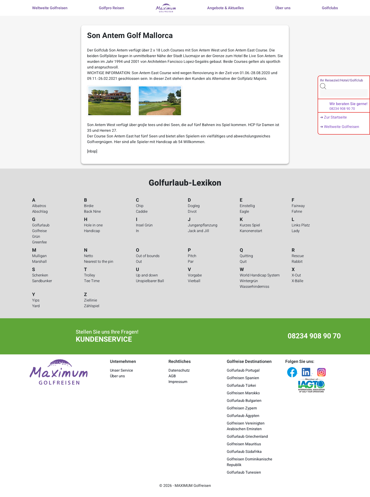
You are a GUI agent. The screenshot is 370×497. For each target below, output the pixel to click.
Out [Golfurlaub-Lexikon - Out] (139, 261)
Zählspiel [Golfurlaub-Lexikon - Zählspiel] (91, 306)
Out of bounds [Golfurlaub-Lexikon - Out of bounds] (148, 256)
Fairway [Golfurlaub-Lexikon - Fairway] (298, 206)
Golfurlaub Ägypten (243, 416)
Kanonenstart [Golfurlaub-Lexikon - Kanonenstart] (251, 231)
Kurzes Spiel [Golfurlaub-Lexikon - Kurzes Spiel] (250, 225)
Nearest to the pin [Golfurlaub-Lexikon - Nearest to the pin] (98, 261)
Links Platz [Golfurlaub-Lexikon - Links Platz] (301, 225)
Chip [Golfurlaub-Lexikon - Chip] (139, 206)
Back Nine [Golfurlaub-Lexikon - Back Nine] (92, 211)
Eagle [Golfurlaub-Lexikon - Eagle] (244, 211)
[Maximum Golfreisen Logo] (58, 371)
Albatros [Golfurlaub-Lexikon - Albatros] (39, 206)
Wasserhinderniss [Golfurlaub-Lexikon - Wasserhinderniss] (254, 286)
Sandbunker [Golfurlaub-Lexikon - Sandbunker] (42, 281)
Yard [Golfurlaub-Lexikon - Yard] (36, 306)
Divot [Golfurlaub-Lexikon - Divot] (192, 211)
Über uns (117, 376)
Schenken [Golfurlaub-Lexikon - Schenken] (40, 275)
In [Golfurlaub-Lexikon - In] (137, 231)
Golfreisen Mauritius (244, 444)
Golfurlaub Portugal (243, 370)
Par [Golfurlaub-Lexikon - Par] (190, 261)
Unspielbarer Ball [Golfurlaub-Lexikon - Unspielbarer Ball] (150, 281)
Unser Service (121, 370)
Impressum (177, 382)
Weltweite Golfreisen (341, 127)
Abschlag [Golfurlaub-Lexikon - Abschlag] (40, 211)
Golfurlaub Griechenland (247, 436)
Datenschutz (179, 370)
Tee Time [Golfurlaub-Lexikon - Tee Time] (92, 281)
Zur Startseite (335, 117)
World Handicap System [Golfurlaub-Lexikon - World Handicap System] (260, 275)
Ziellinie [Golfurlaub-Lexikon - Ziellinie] (90, 300)
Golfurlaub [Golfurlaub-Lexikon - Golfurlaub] (41, 225)
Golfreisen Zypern (242, 408)
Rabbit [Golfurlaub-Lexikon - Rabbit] (297, 261)
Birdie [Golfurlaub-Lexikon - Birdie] (88, 206)
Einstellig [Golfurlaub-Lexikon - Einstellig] (247, 206)
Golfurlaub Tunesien (244, 472)
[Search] (344, 93)
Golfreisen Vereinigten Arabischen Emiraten (246, 426)
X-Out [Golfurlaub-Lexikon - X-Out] (296, 275)
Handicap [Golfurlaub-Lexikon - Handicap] (92, 231)
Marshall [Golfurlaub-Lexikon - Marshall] (39, 261)
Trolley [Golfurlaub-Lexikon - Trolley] (89, 275)
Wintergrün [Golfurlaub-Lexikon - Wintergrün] (249, 281)
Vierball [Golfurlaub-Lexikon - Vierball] (194, 281)
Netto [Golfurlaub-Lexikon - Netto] (88, 256)
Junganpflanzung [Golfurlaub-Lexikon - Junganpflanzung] (202, 225)
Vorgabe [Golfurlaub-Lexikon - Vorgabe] (195, 275)
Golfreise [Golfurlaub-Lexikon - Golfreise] (39, 231)
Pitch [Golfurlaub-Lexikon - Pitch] (192, 256)
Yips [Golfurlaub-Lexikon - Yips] (35, 300)
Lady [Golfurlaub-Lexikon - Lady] (296, 231)
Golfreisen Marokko (243, 393)
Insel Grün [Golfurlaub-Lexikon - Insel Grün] (144, 225)
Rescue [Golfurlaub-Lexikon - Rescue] (298, 256)
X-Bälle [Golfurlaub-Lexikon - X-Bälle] (297, 281)
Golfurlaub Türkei (241, 385)
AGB (172, 376)
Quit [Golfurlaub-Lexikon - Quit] (243, 261)
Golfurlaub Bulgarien (244, 401)
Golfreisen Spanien (243, 378)
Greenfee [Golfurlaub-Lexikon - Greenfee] (39, 242)
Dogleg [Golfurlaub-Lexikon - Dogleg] (194, 206)
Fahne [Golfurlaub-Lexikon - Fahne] (297, 211)
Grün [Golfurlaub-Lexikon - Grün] (36, 236)
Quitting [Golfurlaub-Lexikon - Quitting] (246, 256)
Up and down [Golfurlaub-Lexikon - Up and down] (147, 275)
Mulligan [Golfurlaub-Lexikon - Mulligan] (39, 256)
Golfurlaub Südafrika (244, 452)
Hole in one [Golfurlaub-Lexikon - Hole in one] (93, 225)
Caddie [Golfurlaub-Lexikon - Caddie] (141, 211)
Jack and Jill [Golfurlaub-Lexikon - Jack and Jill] (198, 231)
